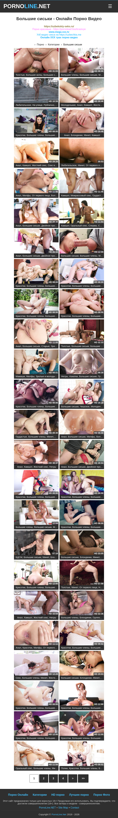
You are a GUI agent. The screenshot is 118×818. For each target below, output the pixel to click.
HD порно (58, 794)
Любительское (23, 105)
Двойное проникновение (54, 225)
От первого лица (95, 165)
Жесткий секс (100, 105)
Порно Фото (101, 794)
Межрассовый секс (81, 195)
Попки (64, 768)
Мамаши (20, 376)
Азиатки (73, 376)
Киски (104, 557)
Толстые (20, 75)
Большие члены (69, 75)
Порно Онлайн (18, 794)
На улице (37, 105)
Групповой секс (101, 617)
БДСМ (19, 557)
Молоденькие (68, 105)
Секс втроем (54, 165)
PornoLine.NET (47, 807)
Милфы (27, 195)
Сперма (92, 225)
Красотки (20, 135)
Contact (75, 807)
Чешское (84, 406)
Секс (18, 677)
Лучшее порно (79, 794)
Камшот (88, 105)
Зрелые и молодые (46, 376)
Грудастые (98, 195)
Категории (40, 794)
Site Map (63, 807)
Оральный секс (79, 225)
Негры (64, 376)
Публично (49, 105)
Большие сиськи (52, 75)
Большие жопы (34, 75)
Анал (79, 105)
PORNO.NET (27, 6)
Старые (45, 346)
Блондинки (77, 135)
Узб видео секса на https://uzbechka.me (59, 34)
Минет (101, 75)
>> (83, 778)
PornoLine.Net (59, 814)
